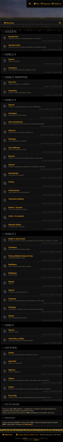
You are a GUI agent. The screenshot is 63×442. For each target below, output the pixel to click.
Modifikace (12, 264)
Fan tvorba (12, 396)
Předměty (12, 139)
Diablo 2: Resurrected (16, 239)
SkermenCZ (28, 424)
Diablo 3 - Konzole (15, 207)
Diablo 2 (10, 233)
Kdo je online (11, 404)
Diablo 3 (10, 99)
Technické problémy (16, 199)
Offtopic (11, 347)
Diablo (9, 325)
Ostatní (11, 353)
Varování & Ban (14, 45)
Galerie (11, 387)
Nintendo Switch (14, 225)
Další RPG (12, 361)
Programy (12, 299)
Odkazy (11, 378)
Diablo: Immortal (16, 77)
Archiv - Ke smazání (16, 216)
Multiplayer (12, 273)
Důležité (11, 31)
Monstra (11, 156)
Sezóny (11, 182)
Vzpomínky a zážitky (16, 339)
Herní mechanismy (15, 122)
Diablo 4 (10, 54)
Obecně (11, 59)
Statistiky (9, 418)
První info (12, 82)
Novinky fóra (13, 37)
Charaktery (12, 68)
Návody (11, 282)
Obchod (11, 165)
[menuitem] (56, 3)
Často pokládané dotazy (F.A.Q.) (20, 256)
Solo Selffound (14, 148)
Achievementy (13, 190)
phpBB (25, 438)
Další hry (11, 370)
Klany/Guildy (13, 173)
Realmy (11, 316)
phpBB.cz (36, 440)
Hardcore (12, 130)
